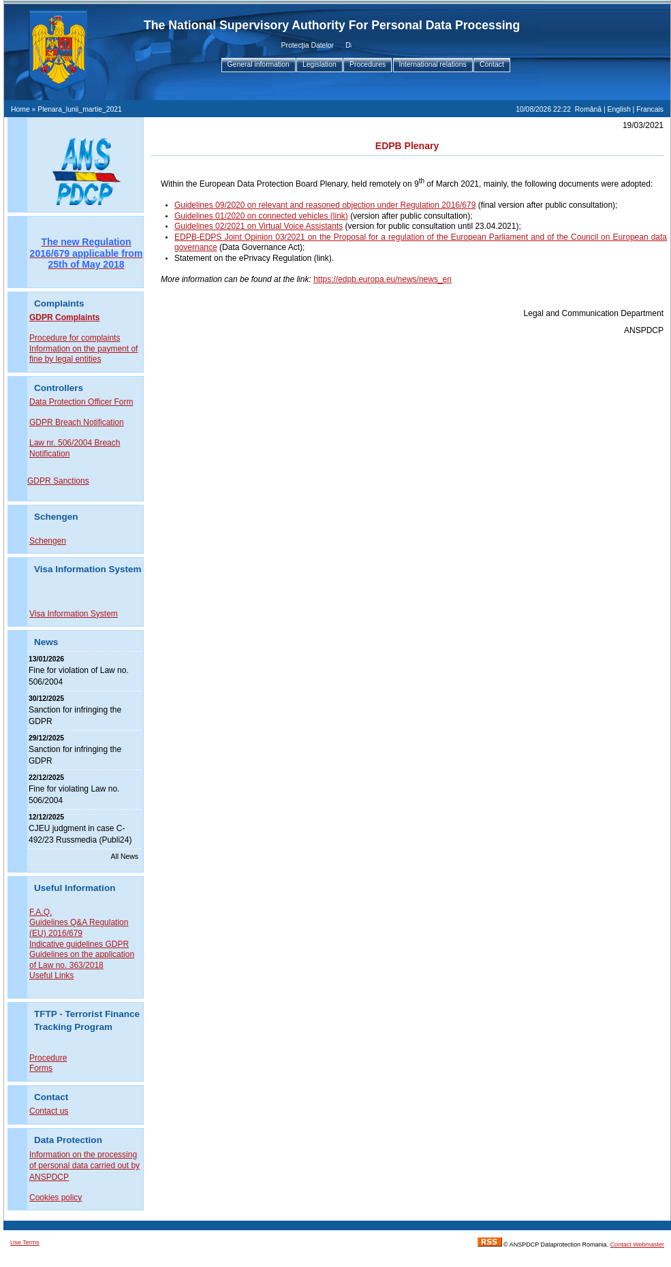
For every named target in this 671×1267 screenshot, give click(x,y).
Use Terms (25, 1241)
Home (20, 109)
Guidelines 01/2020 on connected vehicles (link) (261, 216)
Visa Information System (73, 613)
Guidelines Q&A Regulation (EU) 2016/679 (78, 927)
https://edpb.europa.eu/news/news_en (382, 279)
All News (124, 856)
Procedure (48, 1057)
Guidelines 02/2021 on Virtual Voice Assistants (258, 226)
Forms (40, 1067)
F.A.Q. (40, 911)
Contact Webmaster (637, 1243)
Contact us (48, 1110)
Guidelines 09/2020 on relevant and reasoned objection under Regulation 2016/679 (324, 205)
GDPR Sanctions (58, 481)
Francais (650, 109)
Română (588, 109)
